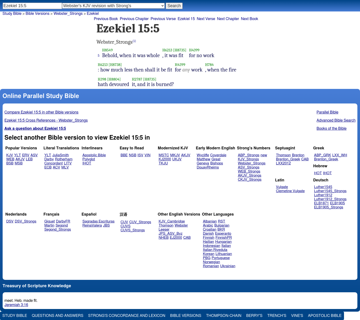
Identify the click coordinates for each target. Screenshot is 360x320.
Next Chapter (228, 19)
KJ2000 (165, 159)
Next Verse (206, 19)
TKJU (163, 163)
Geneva (203, 163)
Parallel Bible (327, 112)
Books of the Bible (332, 128)
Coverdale (218, 155)
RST (221, 221)
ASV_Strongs (248, 167)
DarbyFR (63, 221)
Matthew (203, 159)
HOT (318, 173)
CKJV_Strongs (249, 179)
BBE (124, 155)
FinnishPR (224, 237)
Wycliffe (203, 155)
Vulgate (282, 187)
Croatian (209, 229)
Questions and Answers (57, 316)
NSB (132, 155)
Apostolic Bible (325, 316)
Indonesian (211, 246)
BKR (221, 229)
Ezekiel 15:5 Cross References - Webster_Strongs (46, 120)
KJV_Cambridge (172, 221)
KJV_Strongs (248, 159)
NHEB (164, 237)
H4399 (194, 50)
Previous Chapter (134, 19)
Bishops (216, 163)
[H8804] (114, 79)
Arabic (208, 225)
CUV (124, 222)
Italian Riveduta (215, 250)
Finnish (208, 237)
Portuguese (221, 258)
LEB (29, 159)
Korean (208, 254)
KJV (9, 155)
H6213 (167, 50)
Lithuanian (224, 254)
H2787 (137, 79)
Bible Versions (37, 14)
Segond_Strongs (57, 229)
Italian (226, 246)
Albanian (210, 221)
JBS (106, 225)
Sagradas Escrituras (98, 221)
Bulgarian (221, 225)
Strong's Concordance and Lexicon (126, 316)
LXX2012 (283, 163)
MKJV (175, 155)
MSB (18, 163)
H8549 (107, 50)
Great (216, 159)
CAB (305, 159)
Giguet (49, 221)
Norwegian (211, 262)
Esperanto (223, 233)
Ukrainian (227, 266)
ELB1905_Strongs (328, 207)
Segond (62, 225)
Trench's (276, 316)
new (264, 155)
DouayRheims (208, 167)
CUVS (126, 226)
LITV (68, 163)
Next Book (249, 19)
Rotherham (63, 159)
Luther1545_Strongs (330, 191)
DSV (10, 221)
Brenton (298, 155)
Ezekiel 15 (186, 19)
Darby (49, 159)
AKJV (20, 159)
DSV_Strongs (26, 221)
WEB (10, 159)
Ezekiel (93, 14)
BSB (9, 163)
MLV (65, 167)
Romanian (211, 266)
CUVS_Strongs (133, 230)
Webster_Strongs (68, 14)
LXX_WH (339, 155)
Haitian (208, 242)
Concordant (53, 163)
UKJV (177, 159)
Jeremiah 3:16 (16, 305)
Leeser (164, 229)
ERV (25, 155)
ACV (56, 167)
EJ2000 (176, 237)
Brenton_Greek (288, 159)
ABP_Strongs (248, 155)
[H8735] (179, 50)
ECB (48, 167)
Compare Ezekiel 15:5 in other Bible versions (42, 112)
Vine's (297, 316)
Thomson (283, 155)
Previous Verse (163, 19)
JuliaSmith (60, 155)
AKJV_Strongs (249, 175)
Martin (49, 225)
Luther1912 (323, 195)
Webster (181, 225)
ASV (34, 155)
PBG (207, 258)
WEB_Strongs (249, 171)
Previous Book (106, 19)
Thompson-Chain (223, 316)
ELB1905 (337, 203)
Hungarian (223, 242)
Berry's (254, 316)
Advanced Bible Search (336, 120)
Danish (208, 233)
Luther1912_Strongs (330, 199)
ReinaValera (92, 225)
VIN (147, 155)
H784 (209, 64)
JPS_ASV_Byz (171, 233)
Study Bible (12, 14)
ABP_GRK (322, 155)
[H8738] (115, 64)
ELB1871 (321, 203)
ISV (140, 155)
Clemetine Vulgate (290, 191)
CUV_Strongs (140, 222)
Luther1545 (323, 187)
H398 (102, 79)
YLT (17, 155)
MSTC (164, 155)
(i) (134, 41)
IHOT (86, 163)
